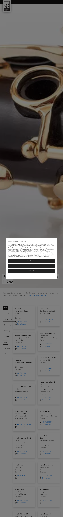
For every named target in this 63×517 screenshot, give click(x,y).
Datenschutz (28, 275)
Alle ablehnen (31, 265)
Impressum (35, 275)
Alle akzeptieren (31, 261)
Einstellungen (31, 270)
